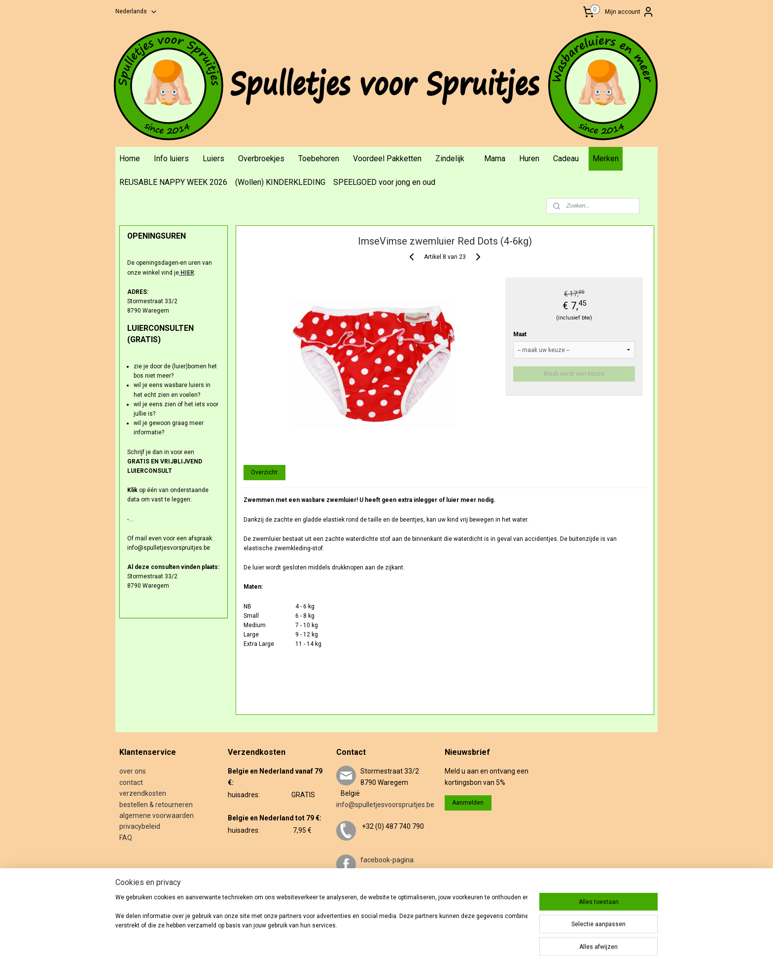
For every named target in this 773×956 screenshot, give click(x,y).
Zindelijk (449, 158)
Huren (529, 158)
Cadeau (566, 158)
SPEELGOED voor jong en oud (384, 182)
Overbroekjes (261, 158)
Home (129, 158)
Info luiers (171, 158)
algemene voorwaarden (156, 815)
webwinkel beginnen (442, 938)
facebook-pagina (387, 860)
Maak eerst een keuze (574, 373)
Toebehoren (318, 158)
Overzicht (264, 472)
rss (407, 938)
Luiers (213, 158)
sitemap (387, 938)
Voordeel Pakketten (387, 158)
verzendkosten (142, 793)
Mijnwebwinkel (525, 938)
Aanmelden (468, 802)
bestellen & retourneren (156, 805)
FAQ (125, 838)
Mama (494, 158)
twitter (370, 893)
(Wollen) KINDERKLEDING (280, 182)
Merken (606, 158)
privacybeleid (139, 826)
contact (131, 782)
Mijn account (629, 12)
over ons (132, 771)
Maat (520, 334)
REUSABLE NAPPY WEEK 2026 (173, 182)
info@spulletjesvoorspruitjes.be (385, 805)
